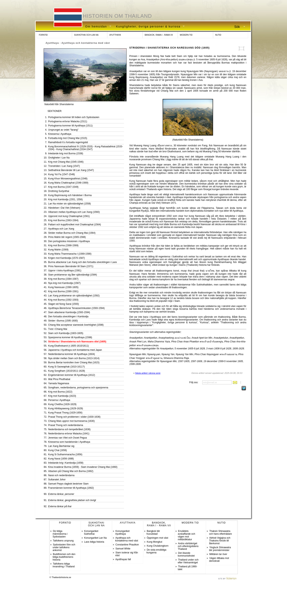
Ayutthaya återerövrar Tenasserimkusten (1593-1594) (76, 308)
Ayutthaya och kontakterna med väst (126, 539)
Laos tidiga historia (94, 541)
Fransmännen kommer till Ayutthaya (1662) (71, 487)
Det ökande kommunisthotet (186, 554)
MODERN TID (186, 35)
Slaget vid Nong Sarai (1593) (63, 304)
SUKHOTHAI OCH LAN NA (86, 35)
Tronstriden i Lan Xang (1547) (64, 166)
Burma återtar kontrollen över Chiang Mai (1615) (73, 362)
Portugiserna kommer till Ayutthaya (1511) (70, 125)
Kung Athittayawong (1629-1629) (65, 408)
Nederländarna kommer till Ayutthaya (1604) (71, 354)
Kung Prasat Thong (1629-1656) (65, 412)
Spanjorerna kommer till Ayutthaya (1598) (70, 337)
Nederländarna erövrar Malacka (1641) (68, 433)
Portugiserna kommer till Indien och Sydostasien (73, 117)
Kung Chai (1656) (57, 450)
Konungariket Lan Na (95, 537)
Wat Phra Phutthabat (59, 379)
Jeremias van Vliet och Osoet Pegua (67, 437)
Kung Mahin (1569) (58, 249)
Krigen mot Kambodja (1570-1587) (66, 258)
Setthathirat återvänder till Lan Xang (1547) (71, 170)
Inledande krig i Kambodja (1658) (66, 462)
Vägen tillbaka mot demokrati (219, 559)
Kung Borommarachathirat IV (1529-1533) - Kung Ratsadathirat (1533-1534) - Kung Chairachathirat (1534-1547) (85, 148)
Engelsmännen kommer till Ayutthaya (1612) (71, 375)
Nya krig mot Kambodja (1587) (64, 283)
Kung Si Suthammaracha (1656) (65, 454)
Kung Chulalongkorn (157, 545)
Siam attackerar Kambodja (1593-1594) (69, 312)
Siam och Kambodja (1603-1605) (65, 333)
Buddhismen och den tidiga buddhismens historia (64, 557)
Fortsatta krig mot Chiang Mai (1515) (67, 138)
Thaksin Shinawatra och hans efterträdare (220, 532)
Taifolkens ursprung (63, 540)
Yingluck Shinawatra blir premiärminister (220, 549)
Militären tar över (218, 554)
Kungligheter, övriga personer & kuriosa (149, 26)
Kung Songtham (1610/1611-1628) (66, 370)
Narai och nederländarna (61, 475)
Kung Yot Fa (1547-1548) (61, 174)
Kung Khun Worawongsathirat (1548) (67, 178)
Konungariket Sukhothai (91, 532)
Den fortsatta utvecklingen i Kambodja (68, 316)
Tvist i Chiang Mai (57, 329)
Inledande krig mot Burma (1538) (65, 153)
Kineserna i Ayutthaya (59, 134)
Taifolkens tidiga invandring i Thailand (64, 565)
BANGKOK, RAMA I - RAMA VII (159, 35)
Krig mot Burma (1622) (60, 391)
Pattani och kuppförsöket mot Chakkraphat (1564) (74, 224)
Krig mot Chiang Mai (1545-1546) (66, 161)
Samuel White (122, 548)
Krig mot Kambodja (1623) (62, 396)
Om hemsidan (97, 26)
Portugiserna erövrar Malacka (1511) (67, 121)
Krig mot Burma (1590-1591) (63, 291)
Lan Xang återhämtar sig (61, 446)
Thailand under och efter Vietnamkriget (188, 561)
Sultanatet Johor (57, 479)
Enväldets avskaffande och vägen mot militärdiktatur (186, 535)
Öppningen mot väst (157, 537)
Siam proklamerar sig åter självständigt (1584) (72, 274)
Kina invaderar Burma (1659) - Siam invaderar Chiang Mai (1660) (83, 467)
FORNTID (43, 35)
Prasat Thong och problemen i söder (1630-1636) (74, 416)
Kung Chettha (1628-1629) (62, 404)
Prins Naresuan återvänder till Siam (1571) (70, 266)
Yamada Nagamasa (58, 383)
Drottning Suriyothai (58, 191)
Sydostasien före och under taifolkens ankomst (64, 547)
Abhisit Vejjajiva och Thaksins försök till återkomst (219, 540)
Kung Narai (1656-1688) (61, 458)
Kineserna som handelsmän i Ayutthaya (69, 442)
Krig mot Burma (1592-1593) (63, 299)
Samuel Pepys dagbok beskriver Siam (68, 483)
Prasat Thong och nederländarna (65, 425)
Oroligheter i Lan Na (59, 157)
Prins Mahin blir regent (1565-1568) (67, 237)
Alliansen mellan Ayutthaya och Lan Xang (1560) (74, 212)
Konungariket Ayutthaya (122, 532)
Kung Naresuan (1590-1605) (63, 287)
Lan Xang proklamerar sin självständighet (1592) (74, 295)
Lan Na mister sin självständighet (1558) (69, 203)
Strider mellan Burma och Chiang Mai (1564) (71, 233)
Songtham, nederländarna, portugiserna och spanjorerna (78, 387)
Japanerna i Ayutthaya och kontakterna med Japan (75, 350)
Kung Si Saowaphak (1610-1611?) (66, 366)
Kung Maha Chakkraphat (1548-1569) (68, 182)
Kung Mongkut (154, 541)
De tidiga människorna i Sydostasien (60, 534)
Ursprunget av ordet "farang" (63, 129)
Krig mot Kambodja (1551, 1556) (65, 199)
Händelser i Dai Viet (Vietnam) (64, 207)
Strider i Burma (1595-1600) (63, 320)
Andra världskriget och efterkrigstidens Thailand (188, 546)
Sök (238, 27)
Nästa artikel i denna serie (147, 373)
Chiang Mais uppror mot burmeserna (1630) (71, 421)
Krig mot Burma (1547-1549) (63, 187)
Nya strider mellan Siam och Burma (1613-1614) (73, 358)
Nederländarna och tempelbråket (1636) (69, 429)
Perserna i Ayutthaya (59, 400)
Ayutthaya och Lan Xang (61, 228)
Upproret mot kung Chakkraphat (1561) (69, 216)
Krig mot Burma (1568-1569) (63, 245)
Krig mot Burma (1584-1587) (63, 278)
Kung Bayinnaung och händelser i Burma (70, 195)
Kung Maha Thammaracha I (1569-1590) (69, 253)
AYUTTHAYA (115, 35)
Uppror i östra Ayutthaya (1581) (65, 270)
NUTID (218, 35)
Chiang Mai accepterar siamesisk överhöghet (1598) (76, 324)
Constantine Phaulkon (127, 544)
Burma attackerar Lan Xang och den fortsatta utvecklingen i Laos (82, 262)
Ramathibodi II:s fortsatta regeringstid (68, 142)
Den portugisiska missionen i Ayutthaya (69, 241)
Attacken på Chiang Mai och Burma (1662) (70, 471)
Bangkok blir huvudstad (153, 532)
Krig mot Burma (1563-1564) (63, 220)
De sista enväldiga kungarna (156, 551)
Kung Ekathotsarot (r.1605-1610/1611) (68, 345)
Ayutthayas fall (123, 559)
